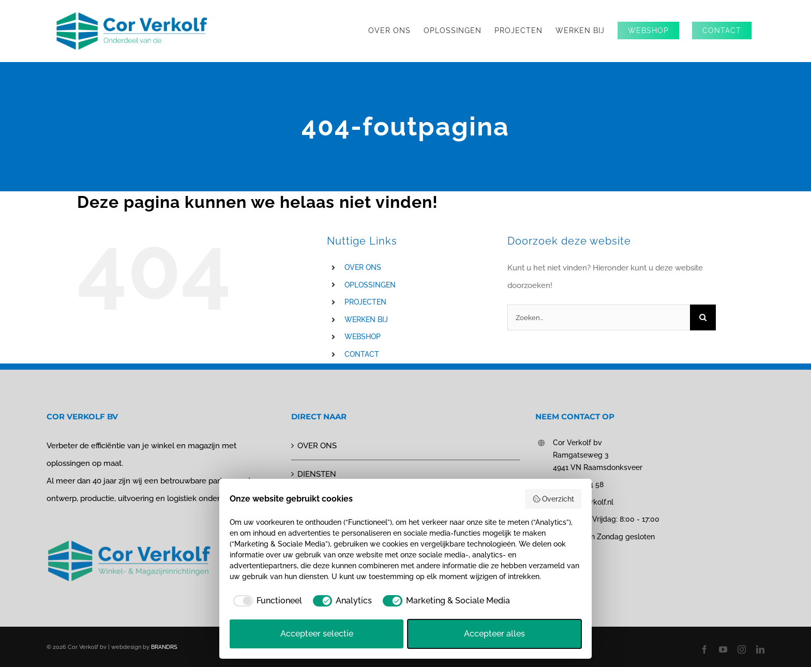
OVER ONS (362, 267)
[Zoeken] (703, 317)
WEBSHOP (362, 336)
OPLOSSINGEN (370, 285)
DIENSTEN (316, 474)
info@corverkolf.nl (583, 502)
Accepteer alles (494, 634)
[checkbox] (266, 601)
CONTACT (361, 354)
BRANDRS (164, 647)
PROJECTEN (365, 302)
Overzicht (553, 499)
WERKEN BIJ (366, 319)
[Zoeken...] (598, 317)
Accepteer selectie (316, 634)
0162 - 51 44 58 (578, 484)
